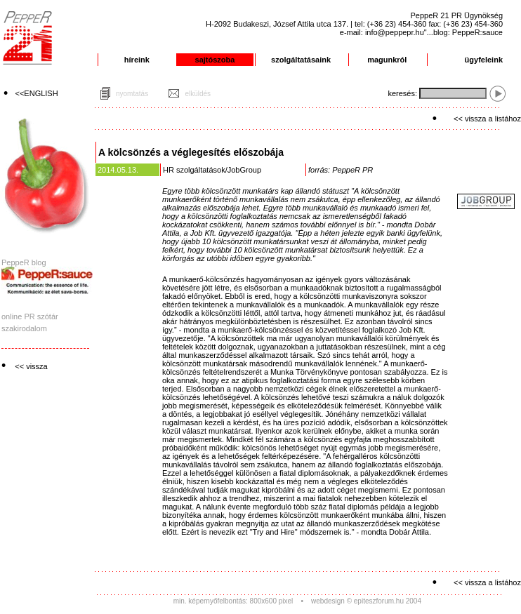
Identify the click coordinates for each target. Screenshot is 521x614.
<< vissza (31, 366)
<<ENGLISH (36, 93)
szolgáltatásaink (301, 59)
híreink (137, 59)
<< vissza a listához (487, 118)
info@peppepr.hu (394, 32)
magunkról (387, 59)
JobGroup (244, 170)
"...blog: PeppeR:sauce (463, 32)
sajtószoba (215, 59)
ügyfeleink (484, 59)
